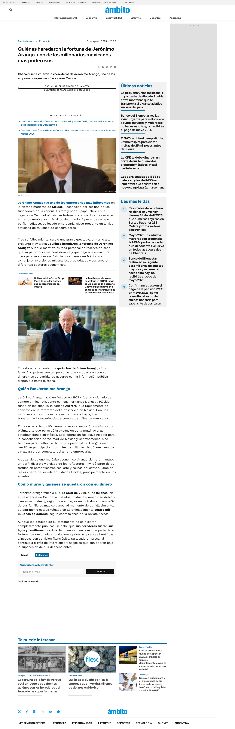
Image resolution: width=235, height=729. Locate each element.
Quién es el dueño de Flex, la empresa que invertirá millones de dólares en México (90, 683)
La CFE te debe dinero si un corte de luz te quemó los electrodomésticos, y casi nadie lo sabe (140, 163)
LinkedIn (42, 711)
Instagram (34, 711)
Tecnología (25, 2)
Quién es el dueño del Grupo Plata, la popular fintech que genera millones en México (49, 282)
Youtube (50, 712)
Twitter (19, 711)
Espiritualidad (114, 17)
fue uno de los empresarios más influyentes (64, 202)
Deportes (155, 17)
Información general (65, 17)
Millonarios (42, 555)
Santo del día (128, 2)
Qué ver (163, 723)
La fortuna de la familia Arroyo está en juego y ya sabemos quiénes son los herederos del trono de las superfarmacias (39, 685)
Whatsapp (58, 711)
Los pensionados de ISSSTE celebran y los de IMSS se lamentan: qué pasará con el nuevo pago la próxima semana (143, 182)
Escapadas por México (76, 2)
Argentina (175, 17)
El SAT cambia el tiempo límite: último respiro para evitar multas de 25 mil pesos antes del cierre (142, 143)
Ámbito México (26, 41)
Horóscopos (54, 2)
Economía (91, 17)
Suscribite (100, 572)
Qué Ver (39, 2)
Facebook (27, 711)
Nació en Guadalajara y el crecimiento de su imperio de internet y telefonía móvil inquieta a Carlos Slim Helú (152, 684)
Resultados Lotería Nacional (104, 2)
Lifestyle (136, 17)
